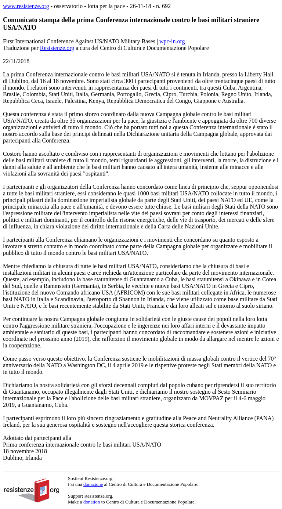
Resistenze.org (57, 48)
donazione (93, 484)
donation (91, 502)
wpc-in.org (172, 41)
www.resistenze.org (26, 6)
